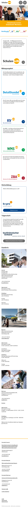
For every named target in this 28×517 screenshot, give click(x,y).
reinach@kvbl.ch (5, 338)
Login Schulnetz (5, 491)
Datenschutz (5, 501)
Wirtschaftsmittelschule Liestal (9, 447)
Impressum (4, 500)
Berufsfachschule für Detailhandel (10, 445)
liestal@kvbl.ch (4, 282)
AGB (3, 499)
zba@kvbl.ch (4, 399)
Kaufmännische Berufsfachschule (9, 446)
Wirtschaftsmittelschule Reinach (9, 463)
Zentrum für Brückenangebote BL (9, 478)
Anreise (3, 403)
